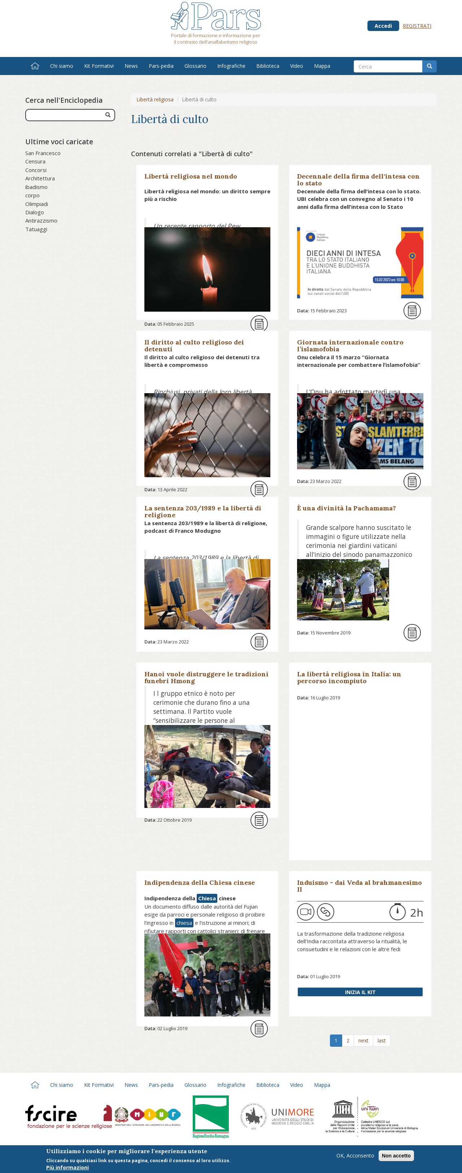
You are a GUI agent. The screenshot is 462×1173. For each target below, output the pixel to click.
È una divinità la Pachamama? (346, 508)
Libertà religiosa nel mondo (190, 176)
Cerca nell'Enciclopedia (64, 100)
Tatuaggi (36, 229)
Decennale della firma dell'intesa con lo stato (358, 179)
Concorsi (36, 169)
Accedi (383, 25)
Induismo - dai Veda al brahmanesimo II (359, 885)
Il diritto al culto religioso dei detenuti (194, 345)
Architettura (40, 178)
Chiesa (207, 898)
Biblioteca (267, 65)
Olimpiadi (36, 203)
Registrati (417, 25)
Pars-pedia (161, 65)
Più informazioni (67, 1167)
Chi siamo (61, 65)
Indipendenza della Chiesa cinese (199, 882)
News (131, 65)
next (363, 1040)
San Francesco (43, 153)
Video (296, 65)
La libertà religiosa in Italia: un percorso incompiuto (349, 677)
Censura (35, 161)
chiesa (184, 922)
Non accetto (396, 1156)
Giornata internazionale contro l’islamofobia (350, 345)
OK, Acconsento (355, 1155)
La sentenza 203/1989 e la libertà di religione (202, 511)
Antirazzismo (41, 220)
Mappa (322, 65)
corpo (32, 195)
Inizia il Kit (360, 992)
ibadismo (36, 186)
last (382, 1040)
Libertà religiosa (155, 99)
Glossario (195, 65)
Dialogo (34, 212)
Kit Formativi (99, 65)
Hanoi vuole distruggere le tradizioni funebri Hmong (206, 677)
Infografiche (231, 65)
